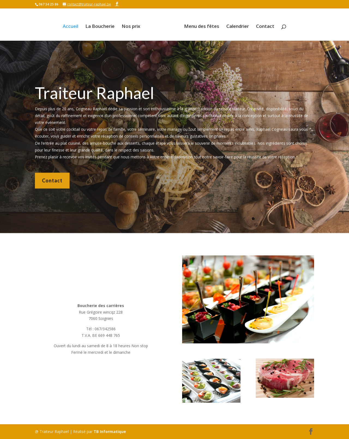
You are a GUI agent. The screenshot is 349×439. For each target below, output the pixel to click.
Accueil (72, 24)
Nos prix (133, 24)
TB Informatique (110, 431)
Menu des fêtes (199, 24)
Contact (263, 24)
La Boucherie (101, 24)
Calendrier (235, 24)
